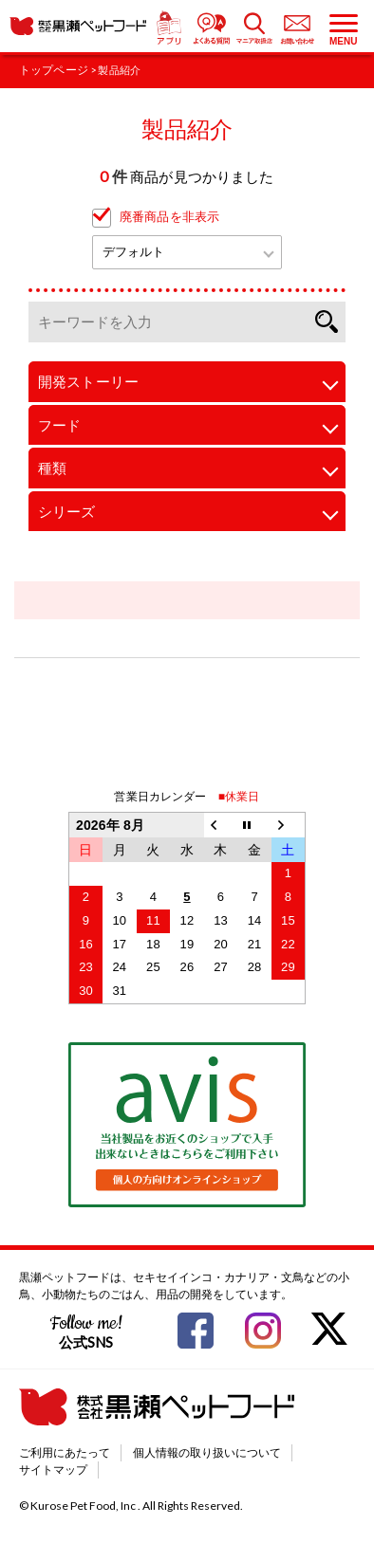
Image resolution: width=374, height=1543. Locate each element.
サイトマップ (53, 1469)
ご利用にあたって (64, 1452)
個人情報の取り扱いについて (207, 1452)
